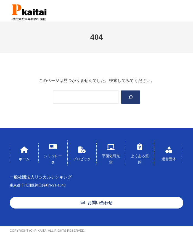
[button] (96, 203)
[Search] (130, 97)
